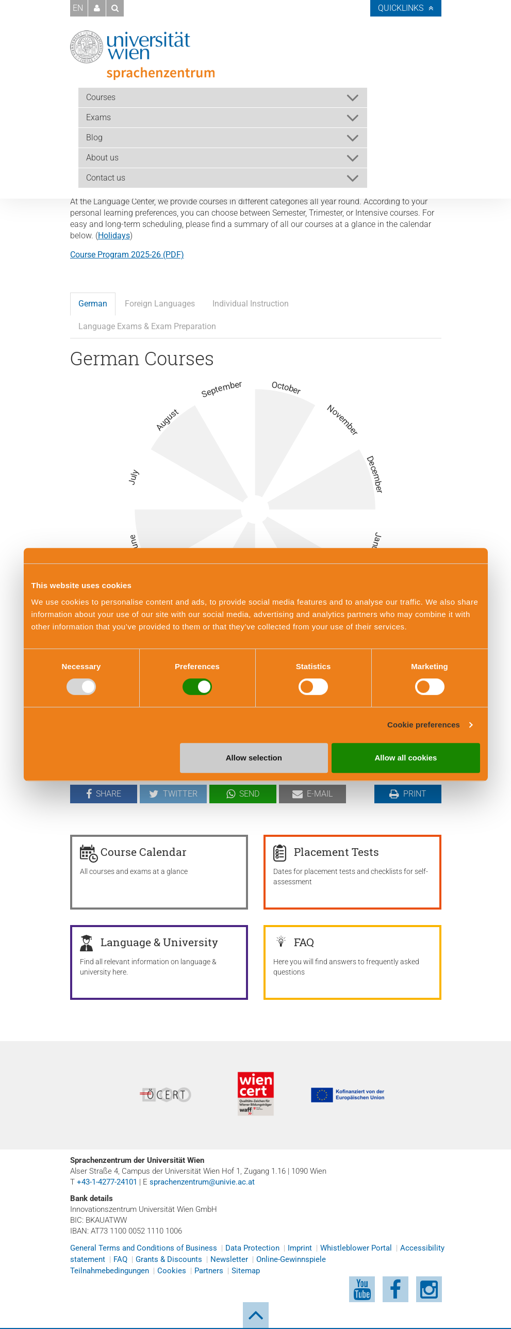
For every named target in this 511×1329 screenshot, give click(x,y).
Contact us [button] (105, 178)
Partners (208, 1270)
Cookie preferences (423, 724)
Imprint (300, 1248)
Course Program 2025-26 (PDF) (127, 255)
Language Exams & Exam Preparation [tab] (147, 326)
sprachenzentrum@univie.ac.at (202, 1182)
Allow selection (254, 757)
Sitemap (246, 1270)
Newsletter (229, 1259)
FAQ (120, 1259)
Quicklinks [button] (400, 8)
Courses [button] (101, 97)
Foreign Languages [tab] (160, 304)
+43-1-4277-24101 (107, 1182)
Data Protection (252, 1248)
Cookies (171, 1270)
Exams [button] (98, 117)
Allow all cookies (406, 757)
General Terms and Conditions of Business (143, 1248)
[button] (97, 8)
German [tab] (92, 304)
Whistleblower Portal (356, 1248)
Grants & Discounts (169, 1259)
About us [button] (102, 158)
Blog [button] (94, 137)
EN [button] (78, 8)
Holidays (114, 235)
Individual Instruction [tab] (250, 304)
